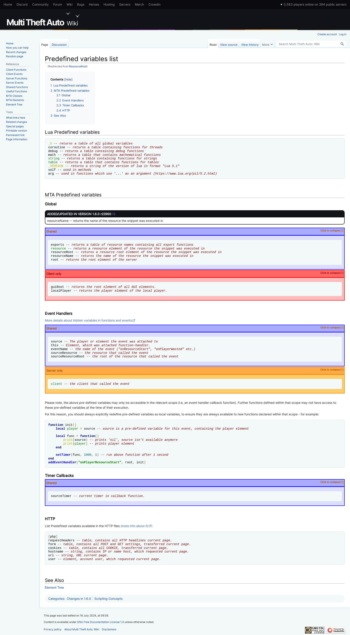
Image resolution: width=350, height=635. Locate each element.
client (56, 384)
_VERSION (55, 166)
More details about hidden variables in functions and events (88, 320)
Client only (194, 273)
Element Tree (54, 587)
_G (50, 143)
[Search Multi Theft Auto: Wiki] (311, 44)
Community (40, 4)
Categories (56, 598)
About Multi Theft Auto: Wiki (81, 629)
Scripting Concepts (108, 598)
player (72, 429)
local (60, 429)
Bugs (80, 4)
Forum (57, 4)
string (53, 158)
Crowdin (154, 4)
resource (58, 248)
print (68, 440)
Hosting (109, 4)
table (53, 162)
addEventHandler (62, 462)
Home (8, 4)
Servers (124, 4)
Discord (22, 4)
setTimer (63, 455)
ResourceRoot (78, 66)
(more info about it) (134, 526)
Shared (194, 231)
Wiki (70, 4)
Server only (194, 370)
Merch (139, 4)
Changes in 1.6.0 (79, 598)
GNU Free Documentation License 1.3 (100, 622)
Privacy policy (53, 629)
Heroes (94, 4)
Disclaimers (109, 629)
